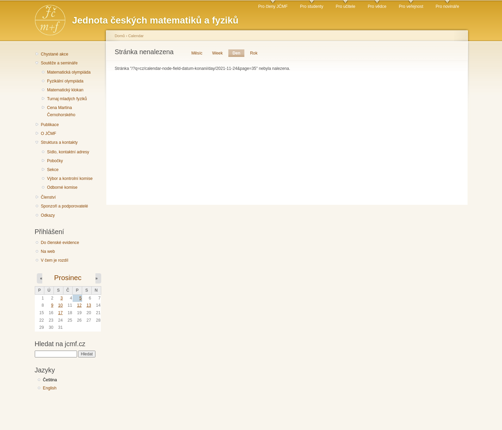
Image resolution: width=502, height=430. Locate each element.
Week (217, 53)
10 (60, 305)
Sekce (53, 169)
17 (60, 312)
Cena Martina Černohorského (61, 111)
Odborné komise (62, 187)
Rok (254, 53)
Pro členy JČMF (272, 6)
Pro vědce (377, 6)
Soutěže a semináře (59, 63)
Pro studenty (311, 6)
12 (79, 305)
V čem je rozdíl (54, 260)
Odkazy (48, 215)
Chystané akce (54, 54)
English (50, 388)
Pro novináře (447, 6)
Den (238, 53)
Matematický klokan (65, 90)
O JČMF (48, 133)
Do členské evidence (60, 242)
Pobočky (55, 160)
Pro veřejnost (411, 6)
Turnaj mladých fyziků (67, 98)
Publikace (50, 124)
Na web (48, 251)
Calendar (135, 36)
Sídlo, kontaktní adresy (68, 152)
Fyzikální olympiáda (65, 81)
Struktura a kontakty (59, 142)
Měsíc (196, 53)
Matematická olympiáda (69, 72)
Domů (120, 36)
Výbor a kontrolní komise (70, 178)
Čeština (50, 380)
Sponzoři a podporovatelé (64, 206)
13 (89, 305)
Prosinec (67, 277)
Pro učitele (345, 6)
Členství (48, 197)
